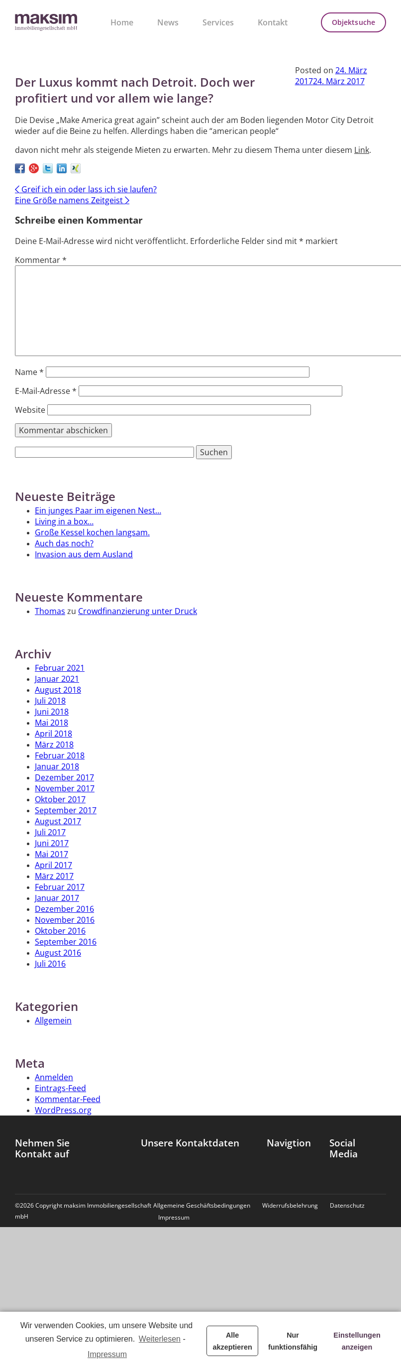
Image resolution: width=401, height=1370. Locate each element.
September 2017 (66, 810)
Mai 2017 (51, 854)
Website (30, 410)
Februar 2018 (60, 755)
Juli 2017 (50, 832)
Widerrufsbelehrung (290, 1206)
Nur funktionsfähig (292, 1341)
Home (121, 22)
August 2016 (58, 953)
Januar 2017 (57, 898)
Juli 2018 (50, 701)
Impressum (174, 1218)
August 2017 (58, 821)
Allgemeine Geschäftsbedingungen (201, 1206)
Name (29, 372)
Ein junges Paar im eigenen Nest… (98, 510)
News (168, 22)
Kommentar (41, 260)
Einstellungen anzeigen (356, 1341)
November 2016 (65, 920)
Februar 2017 (60, 887)
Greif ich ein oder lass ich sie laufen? (86, 189)
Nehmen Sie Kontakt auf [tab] (42, 1148)
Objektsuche (353, 22)
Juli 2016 (50, 964)
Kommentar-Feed (67, 1099)
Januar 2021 (57, 679)
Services (218, 22)
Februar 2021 (60, 668)
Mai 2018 (51, 723)
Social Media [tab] (343, 1148)
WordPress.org (63, 1110)
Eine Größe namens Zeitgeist (72, 200)
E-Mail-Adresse (46, 391)
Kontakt (273, 22)
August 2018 (58, 690)
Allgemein (53, 1020)
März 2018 (54, 744)
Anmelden (54, 1077)
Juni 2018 (52, 712)
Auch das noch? (64, 543)
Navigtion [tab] (289, 1143)
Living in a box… (64, 521)
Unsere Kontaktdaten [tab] (190, 1143)
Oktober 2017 (60, 799)
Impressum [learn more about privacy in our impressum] (107, 1354)
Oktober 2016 (60, 931)
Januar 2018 (57, 766)
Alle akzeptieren (232, 1341)
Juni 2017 (52, 843)
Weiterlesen (160, 1339)
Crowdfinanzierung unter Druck (137, 611)
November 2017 (65, 788)
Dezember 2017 (64, 777)
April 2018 (53, 734)
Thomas (50, 611)
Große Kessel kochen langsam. (92, 532)
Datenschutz (347, 1206)
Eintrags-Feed (60, 1088)
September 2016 (66, 942)
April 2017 (53, 865)
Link (361, 150)
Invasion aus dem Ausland (84, 554)
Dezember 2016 (64, 909)
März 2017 (54, 876)
